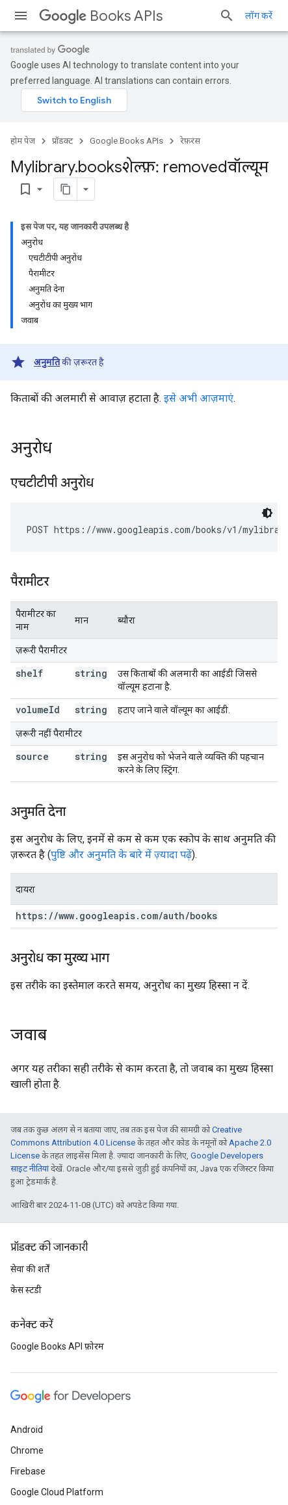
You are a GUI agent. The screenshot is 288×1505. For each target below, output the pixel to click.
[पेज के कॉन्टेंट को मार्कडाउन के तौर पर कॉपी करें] (65, 189)
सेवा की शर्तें (29, 1269)
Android (26, 1429)
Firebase (28, 1471)
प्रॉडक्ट (62, 141)
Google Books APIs (126, 141)
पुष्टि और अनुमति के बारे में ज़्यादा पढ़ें (121, 854)
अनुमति (47, 362)
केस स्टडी (26, 1290)
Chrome (27, 1450)
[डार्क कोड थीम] (267, 513)
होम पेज (22, 141)
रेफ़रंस (190, 141)
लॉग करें (258, 15)
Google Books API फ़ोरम (57, 1346)
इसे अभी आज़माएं (198, 398)
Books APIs (101, 16)
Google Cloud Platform (56, 1492)
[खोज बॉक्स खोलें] (227, 15)
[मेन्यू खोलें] (21, 15)
